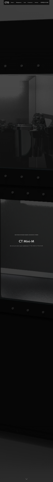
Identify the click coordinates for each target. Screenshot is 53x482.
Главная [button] (12, 2)
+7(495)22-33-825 (44, 2)
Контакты (36, 2)
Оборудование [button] (18, 2)
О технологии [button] (30, 2)
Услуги (25, 2)
